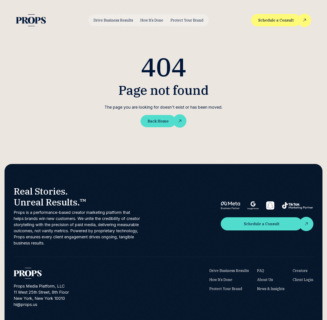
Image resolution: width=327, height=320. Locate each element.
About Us (265, 279)
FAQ (260, 270)
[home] (31, 20)
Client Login (303, 279)
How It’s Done (151, 20)
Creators (300, 270)
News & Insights (271, 288)
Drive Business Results (113, 20)
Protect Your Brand (187, 20)
